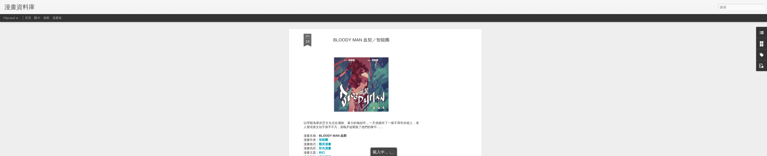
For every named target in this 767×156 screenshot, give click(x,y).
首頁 (28, 18)
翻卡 (37, 18)
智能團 (323, 133)
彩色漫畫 (325, 141)
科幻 (322, 146)
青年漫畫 (325, 150)
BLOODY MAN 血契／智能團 (361, 33)
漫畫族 (57, 18)
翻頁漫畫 (325, 137)
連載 (46, 18)
